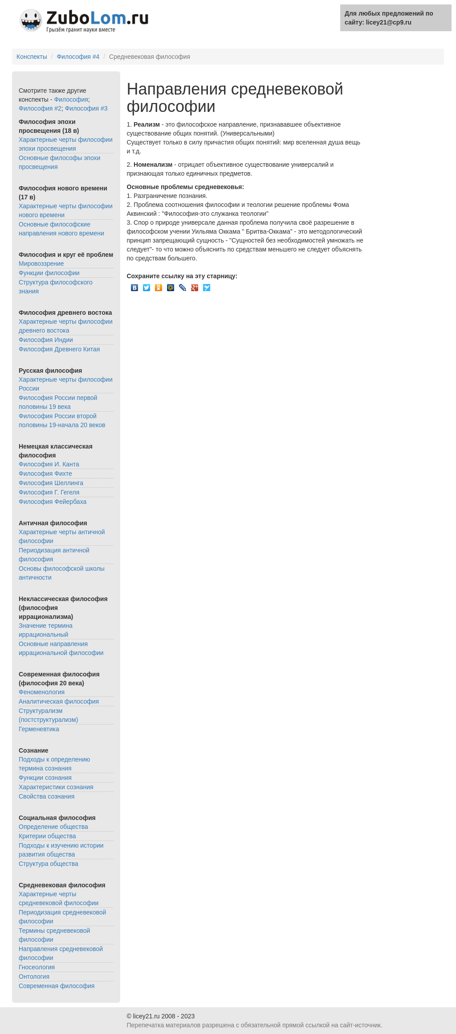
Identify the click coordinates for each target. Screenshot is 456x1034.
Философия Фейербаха (52, 501)
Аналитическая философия (59, 701)
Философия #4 (78, 56)
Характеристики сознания (56, 787)
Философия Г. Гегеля (49, 492)
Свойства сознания (46, 796)
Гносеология (37, 967)
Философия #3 (86, 108)
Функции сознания (45, 777)
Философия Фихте (45, 473)
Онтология (34, 976)
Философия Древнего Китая (59, 349)
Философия (71, 99)
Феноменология (42, 692)
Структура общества (48, 863)
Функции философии (49, 272)
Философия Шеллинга (51, 482)
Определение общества (53, 826)
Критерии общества (47, 836)
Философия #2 (40, 108)
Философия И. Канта (49, 464)
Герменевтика (39, 729)
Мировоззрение (41, 263)
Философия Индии (46, 339)
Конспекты (31, 56)
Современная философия (56, 985)
